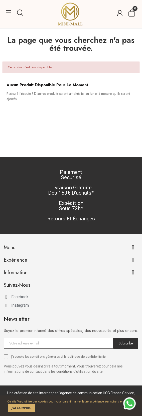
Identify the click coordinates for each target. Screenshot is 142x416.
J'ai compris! (22, 408)
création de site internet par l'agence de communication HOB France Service (74, 393)
